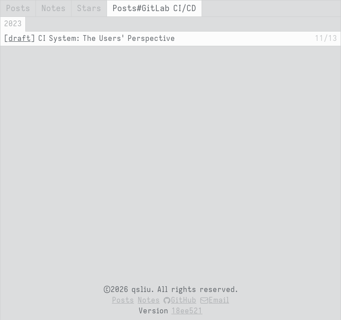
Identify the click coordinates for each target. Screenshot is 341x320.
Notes (53, 8)
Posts (18, 8)
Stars (89, 8)
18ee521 (186, 311)
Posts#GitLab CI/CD (154, 8)
